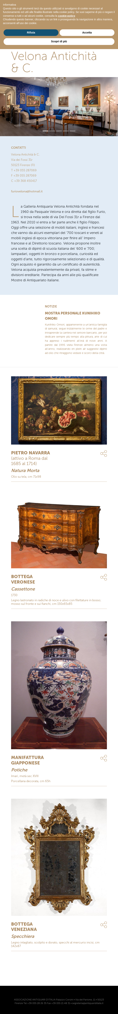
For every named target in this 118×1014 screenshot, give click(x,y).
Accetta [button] (87, 32)
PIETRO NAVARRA (30, 452)
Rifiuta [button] (31, 32)
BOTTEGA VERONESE (23, 579)
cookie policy (66, 15)
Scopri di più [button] (59, 41)
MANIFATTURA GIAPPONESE (27, 760)
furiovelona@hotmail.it (27, 191)
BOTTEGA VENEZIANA (24, 926)
